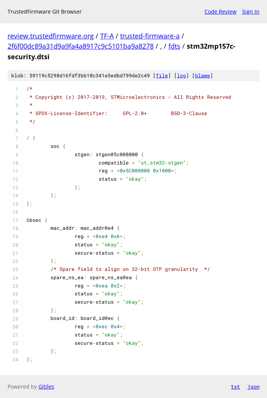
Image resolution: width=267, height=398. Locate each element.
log (181, 75)
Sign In (250, 11)
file (162, 75)
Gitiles (46, 386)
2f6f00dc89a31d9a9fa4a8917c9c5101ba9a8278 (81, 46)
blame (202, 75)
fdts (174, 46)
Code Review (220, 11)
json (253, 386)
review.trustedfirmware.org (51, 35)
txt (235, 386)
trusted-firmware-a (150, 35)
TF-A (107, 35)
